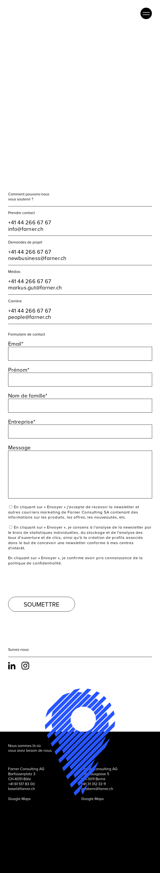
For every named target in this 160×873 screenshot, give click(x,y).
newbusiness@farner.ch (37, 250)
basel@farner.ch (21, 780)
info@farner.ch (25, 220)
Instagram (26, 657)
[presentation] (44, 571)
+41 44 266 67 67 (29, 214)
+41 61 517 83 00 (21, 775)
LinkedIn (13, 657)
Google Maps (19, 790)
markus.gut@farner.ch (35, 279)
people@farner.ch (29, 308)
